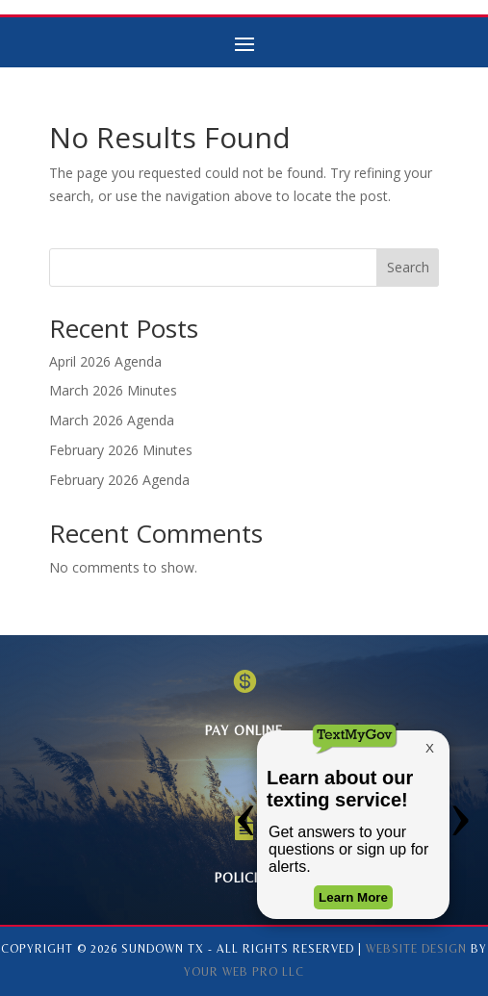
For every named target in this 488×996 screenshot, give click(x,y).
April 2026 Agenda (105, 361)
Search (408, 267)
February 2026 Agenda (119, 480)
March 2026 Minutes (113, 390)
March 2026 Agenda (111, 420)
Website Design (416, 949)
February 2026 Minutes (121, 450)
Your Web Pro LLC (244, 972)
